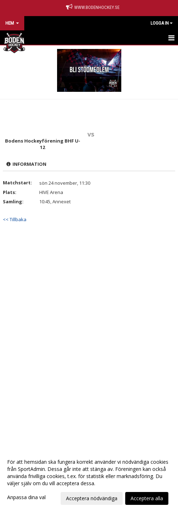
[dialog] (89, 480)
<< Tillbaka (14, 219)
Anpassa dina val (26, 497)
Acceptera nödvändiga (91, 498)
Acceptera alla (147, 498)
